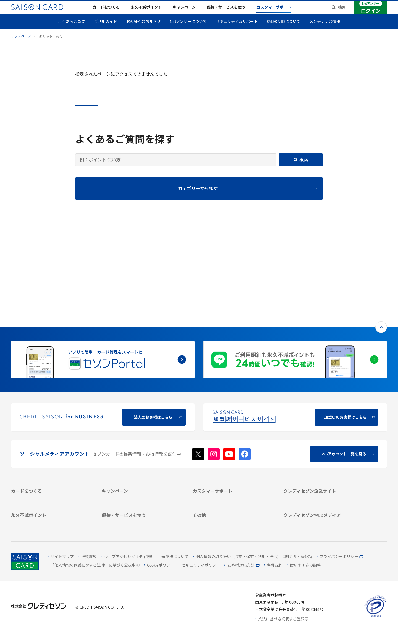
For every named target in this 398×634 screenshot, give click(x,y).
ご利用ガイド (105, 31)
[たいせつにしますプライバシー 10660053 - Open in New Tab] (375, 617)
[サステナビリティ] (322, 431)
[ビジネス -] (322, 424)
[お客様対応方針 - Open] (242, 565)
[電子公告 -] (322, 446)
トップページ (21, 45)
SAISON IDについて (283, 31)
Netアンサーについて (188, 31)
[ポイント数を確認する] (50, 522)
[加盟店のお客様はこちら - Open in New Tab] (295, 326)
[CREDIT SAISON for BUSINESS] (103, 326)
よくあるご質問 (71, 31)
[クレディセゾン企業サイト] (322, 410)
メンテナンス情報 (324, 31)
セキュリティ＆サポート (237, 31)
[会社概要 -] (322, 417)
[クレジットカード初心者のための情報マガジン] (322, 476)
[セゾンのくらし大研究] (322, 499)
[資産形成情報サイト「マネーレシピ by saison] (322, 489)
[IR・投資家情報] (322, 439)
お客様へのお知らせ (143, 31)
